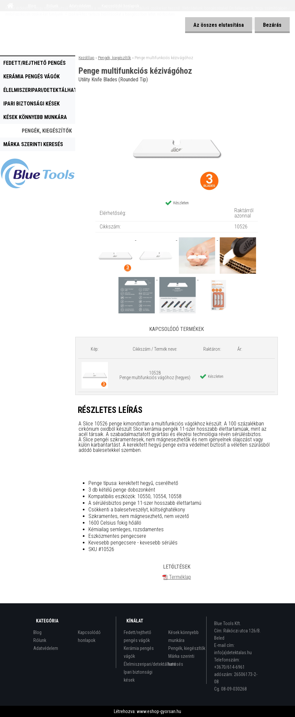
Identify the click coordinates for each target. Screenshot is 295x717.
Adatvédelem (45, 648)
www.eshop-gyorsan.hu (159, 711)
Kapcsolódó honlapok (89, 636)
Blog (37, 632)
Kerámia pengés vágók (31, 76)
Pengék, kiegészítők (47, 131)
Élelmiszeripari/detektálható (39, 90)
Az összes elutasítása (218, 25)
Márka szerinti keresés (33, 144)
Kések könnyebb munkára (35, 117)
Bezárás (272, 25)
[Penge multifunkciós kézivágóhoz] (176, 103)
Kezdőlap (86, 57)
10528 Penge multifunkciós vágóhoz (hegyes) (154, 375)
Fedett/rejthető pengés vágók (34, 65)
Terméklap (176, 577)
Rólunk (39, 640)
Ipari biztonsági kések (31, 103)
